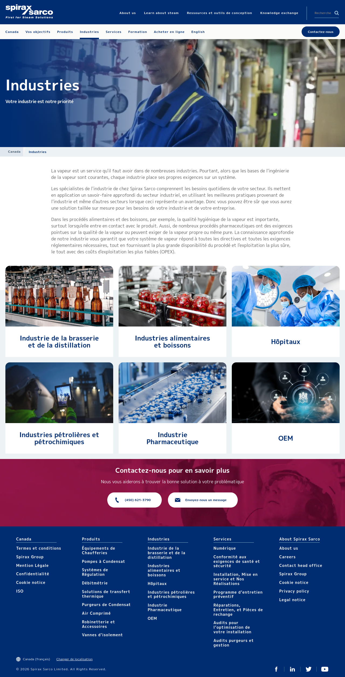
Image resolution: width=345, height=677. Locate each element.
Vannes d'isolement (102, 634)
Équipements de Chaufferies (98, 550)
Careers (287, 556)
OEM (285, 438)
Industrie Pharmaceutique (172, 438)
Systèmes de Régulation (95, 572)
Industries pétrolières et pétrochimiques (59, 438)
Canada (14, 151)
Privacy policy (294, 591)
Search (336, 13)
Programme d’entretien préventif (238, 594)
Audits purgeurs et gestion (233, 643)
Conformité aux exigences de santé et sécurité (236, 561)
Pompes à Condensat (103, 561)
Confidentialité (32, 573)
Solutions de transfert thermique (106, 594)
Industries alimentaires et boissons (172, 342)
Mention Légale (32, 565)
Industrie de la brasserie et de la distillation (59, 342)
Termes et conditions (38, 548)
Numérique (224, 548)
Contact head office (300, 565)
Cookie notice (31, 582)
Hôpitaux (285, 341)
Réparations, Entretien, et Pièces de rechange (238, 610)
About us (288, 548)
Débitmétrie (95, 583)
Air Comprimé (96, 613)
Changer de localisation (74, 659)
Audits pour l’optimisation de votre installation (232, 627)
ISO (19, 591)
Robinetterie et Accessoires (98, 624)
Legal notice (292, 599)
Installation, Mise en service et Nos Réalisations (235, 579)
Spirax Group (30, 556)
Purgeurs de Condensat (106, 604)
